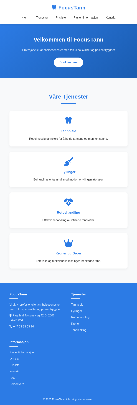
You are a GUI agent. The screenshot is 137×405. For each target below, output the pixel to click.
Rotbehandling (80, 317)
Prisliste (61, 17)
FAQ (12, 377)
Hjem (25, 17)
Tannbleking (78, 330)
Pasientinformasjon (86, 17)
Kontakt (110, 17)
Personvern (16, 384)
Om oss (14, 358)
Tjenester (42, 17)
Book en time (68, 62)
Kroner (75, 323)
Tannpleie (77, 304)
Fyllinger (76, 311)
